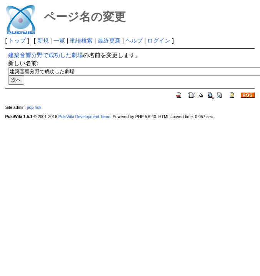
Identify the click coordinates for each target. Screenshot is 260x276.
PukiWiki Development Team (84, 116)
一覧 (59, 40)
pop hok (34, 107)
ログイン (158, 40)
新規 (43, 40)
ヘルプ (134, 40)
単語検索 (81, 40)
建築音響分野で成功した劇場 (45, 55)
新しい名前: (23, 63)
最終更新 (109, 40)
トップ (17, 40)
